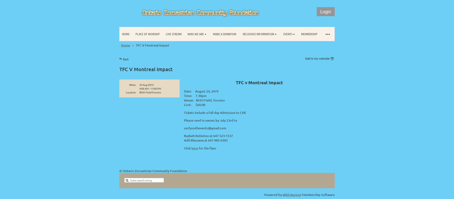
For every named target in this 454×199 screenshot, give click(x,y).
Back (126, 59)
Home (125, 45)
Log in (326, 11)
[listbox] (320, 58)
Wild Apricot (292, 194)
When (132, 84)
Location (131, 92)
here (194, 148)
